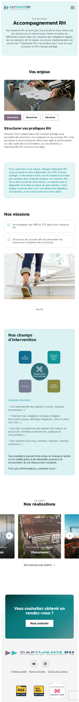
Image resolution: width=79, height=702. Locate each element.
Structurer (12, 117)
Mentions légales (37, 671)
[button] (9, 536)
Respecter (31, 117)
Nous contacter (39, 623)
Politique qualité (19, 671)
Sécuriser (50, 117)
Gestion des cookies (58, 671)
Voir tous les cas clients (39, 565)
